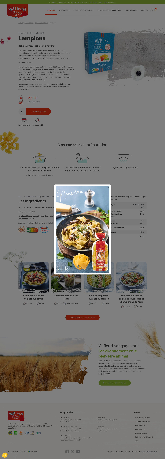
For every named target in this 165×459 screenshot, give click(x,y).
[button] (5, 455)
